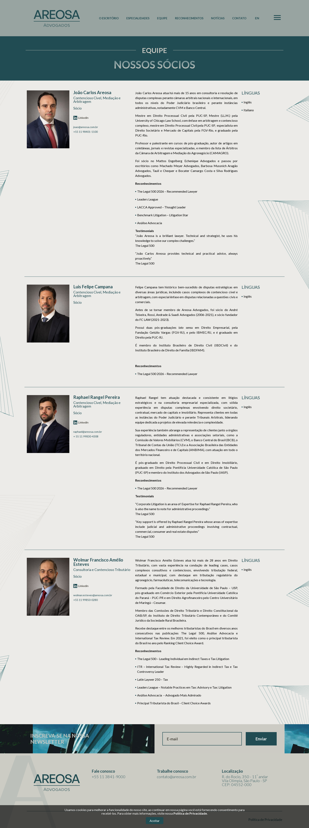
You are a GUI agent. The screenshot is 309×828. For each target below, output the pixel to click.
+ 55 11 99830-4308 (85, 436)
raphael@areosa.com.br (87, 431)
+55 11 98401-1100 (85, 131)
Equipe (162, 18)
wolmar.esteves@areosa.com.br (92, 595)
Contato (239, 18)
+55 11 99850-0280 (85, 600)
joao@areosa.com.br (85, 127)
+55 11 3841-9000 (108, 776)
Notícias (217, 18)
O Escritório (109, 18)
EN (257, 18)
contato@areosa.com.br (176, 776)
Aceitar (155, 820)
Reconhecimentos (189, 18)
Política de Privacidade (190, 813)
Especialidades (137, 18)
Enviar (261, 738)
